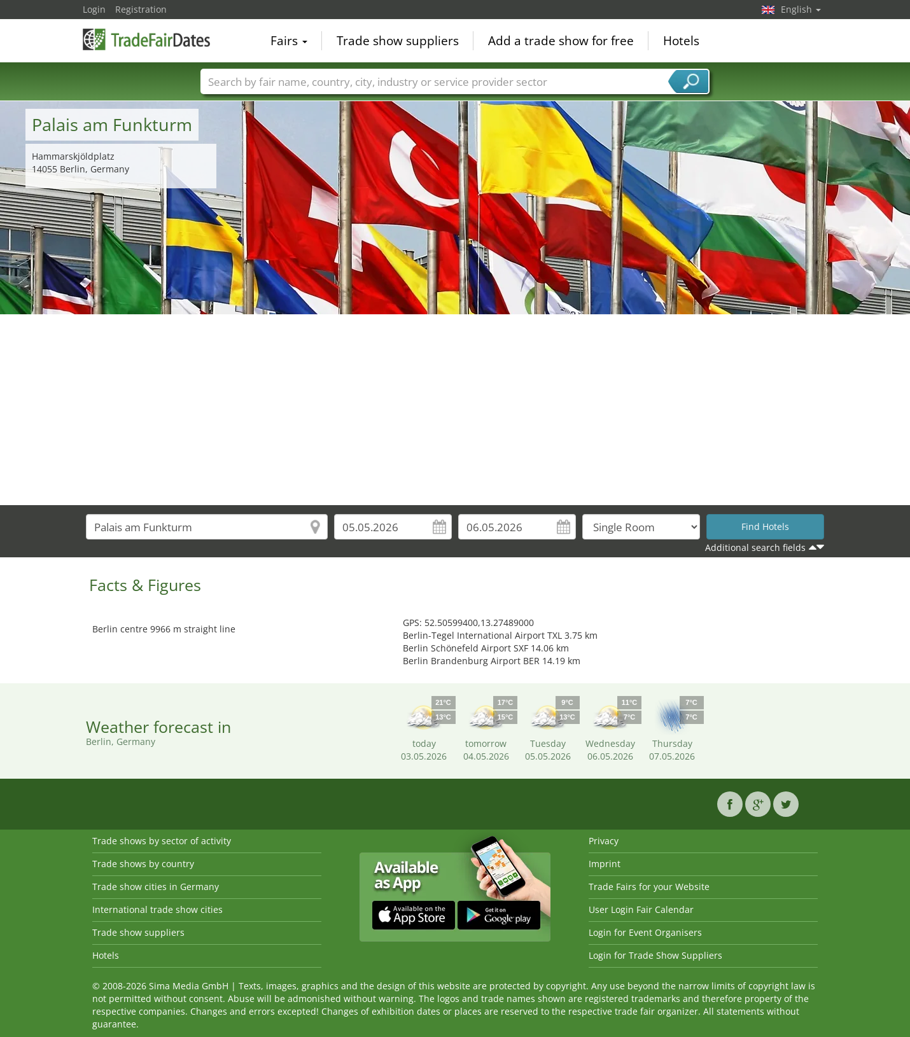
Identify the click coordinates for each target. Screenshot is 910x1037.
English (801, 9)
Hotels (681, 40)
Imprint (604, 864)
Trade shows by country (143, 864)
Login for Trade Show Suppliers (655, 955)
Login (94, 9)
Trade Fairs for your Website (649, 886)
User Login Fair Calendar (641, 909)
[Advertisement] (455, 410)
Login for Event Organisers (645, 932)
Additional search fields (755, 547)
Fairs (288, 40)
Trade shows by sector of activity (161, 841)
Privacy (604, 841)
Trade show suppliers (398, 40)
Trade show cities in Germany (155, 886)
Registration (141, 9)
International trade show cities (157, 909)
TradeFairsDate (146, 39)
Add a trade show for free (561, 40)
